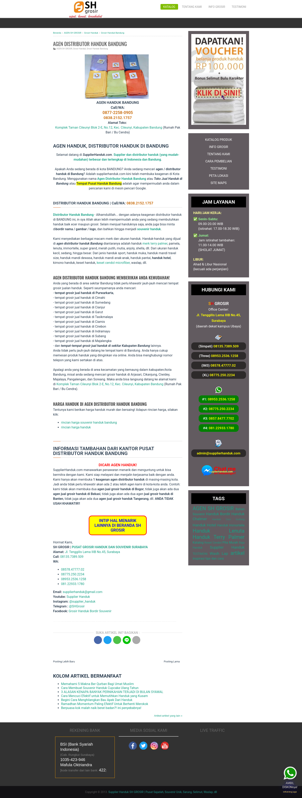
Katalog (169, 6)
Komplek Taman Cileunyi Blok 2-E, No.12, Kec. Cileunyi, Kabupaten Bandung (108, 127)
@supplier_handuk (82, 601)
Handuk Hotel (204, 525)
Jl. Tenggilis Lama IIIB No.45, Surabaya (92, 552)
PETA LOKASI (218, 176)
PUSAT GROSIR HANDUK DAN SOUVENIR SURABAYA (110, 547)
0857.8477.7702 (221, 418)
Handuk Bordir (218, 514)
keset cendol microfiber (113, 263)
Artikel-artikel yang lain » (168, 715)
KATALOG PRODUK (218, 140)
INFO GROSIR (218, 147)
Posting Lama (172, 661)
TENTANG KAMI (218, 154)
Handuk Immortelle (230, 525)
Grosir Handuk (79, 49)
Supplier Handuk (78, 597)
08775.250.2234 (72, 574)
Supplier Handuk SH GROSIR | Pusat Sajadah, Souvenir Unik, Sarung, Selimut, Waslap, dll (162, 792)
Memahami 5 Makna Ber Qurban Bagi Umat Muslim (97, 684)
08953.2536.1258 (73, 579)
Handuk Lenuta (219, 531)
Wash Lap (219, 553)
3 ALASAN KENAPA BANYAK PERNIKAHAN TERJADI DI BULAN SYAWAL (112, 692)
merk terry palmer (155, 243)
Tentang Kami (192, 6)
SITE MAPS (218, 183)
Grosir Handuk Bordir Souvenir (90, 611)
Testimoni (239, 6)
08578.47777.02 (72, 569)
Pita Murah (230, 542)
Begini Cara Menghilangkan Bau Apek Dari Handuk (97, 700)
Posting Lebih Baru (64, 661)
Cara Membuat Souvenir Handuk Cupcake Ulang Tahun (100, 688)
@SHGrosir (77, 606)
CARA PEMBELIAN (218, 161)
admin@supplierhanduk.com (218, 453)
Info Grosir (216, 6)
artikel (237, 553)
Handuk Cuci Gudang (228, 519)
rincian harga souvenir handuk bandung (89, 422)
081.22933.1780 (72, 584)
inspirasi (199, 558)
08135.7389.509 (71, 557)
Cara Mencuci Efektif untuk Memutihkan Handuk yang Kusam (104, 696)
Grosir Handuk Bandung (97, 49)
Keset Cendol (212, 542)
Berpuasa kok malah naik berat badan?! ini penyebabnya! (101, 708)
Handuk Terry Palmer (219, 537)
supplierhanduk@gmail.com (83, 592)
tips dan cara (214, 558)
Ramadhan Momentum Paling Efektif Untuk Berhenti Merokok (104, 704)
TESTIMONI (218, 168)
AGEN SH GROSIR (64, 49)
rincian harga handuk (76, 427)
